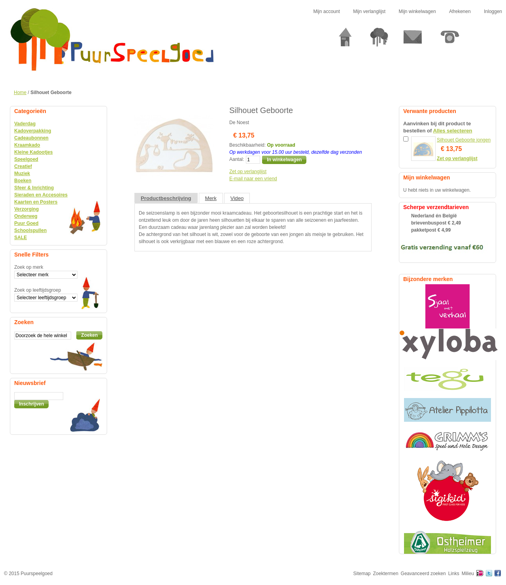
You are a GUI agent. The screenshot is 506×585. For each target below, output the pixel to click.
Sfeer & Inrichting (34, 188)
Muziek (22, 173)
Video (237, 198)
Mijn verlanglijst (369, 11)
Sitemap (362, 573)
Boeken (22, 180)
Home (20, 92)
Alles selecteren (452, 131)
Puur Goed (26, 223)
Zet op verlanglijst (247, 171)
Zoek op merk (28, 267)
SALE (20, 237)
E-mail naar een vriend (253, 178)
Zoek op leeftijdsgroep (37, 290)
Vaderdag (25, 123)
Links (453, 573)
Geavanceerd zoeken (423, 573)
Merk (211, 198)
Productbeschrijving (166, 198)
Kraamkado (27, 145)
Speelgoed (26, 159)
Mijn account (326, 11)
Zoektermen (385, 573)
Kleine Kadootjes (33, 152)
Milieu (468, 573)
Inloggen (493, 11)
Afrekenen (460, 11)
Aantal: (236, 159)
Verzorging (26, 209)
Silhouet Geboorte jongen (464, 140)
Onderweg (26, 216)
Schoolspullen (30, 230)
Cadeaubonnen (31, 138)
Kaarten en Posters (35, 202)
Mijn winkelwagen (417, 11)
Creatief (23, 166)
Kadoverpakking (32, 131)
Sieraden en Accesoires (41, 195)
